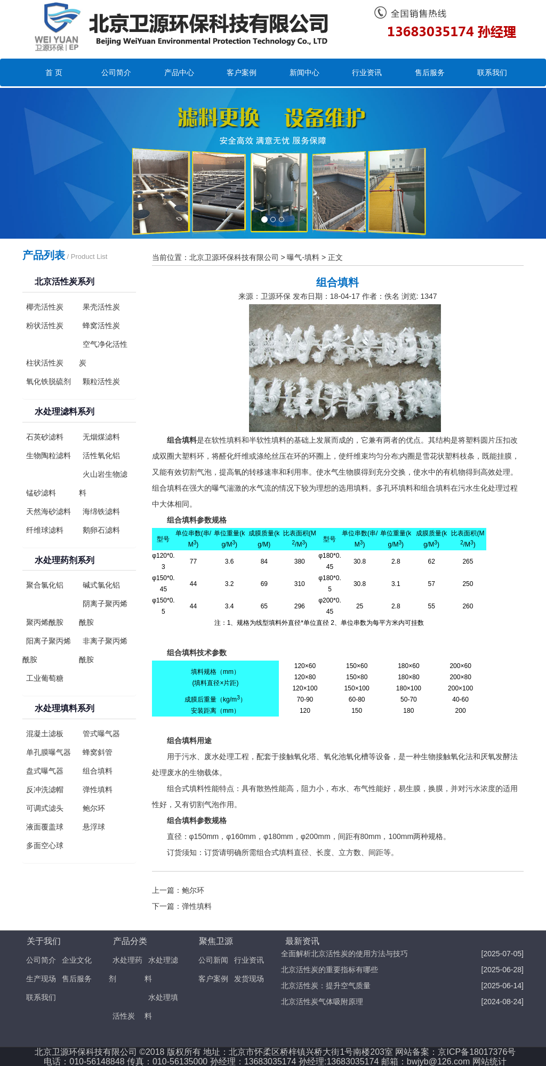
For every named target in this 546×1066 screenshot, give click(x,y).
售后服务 (430, 72)
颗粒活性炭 (101, 381)
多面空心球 (44, 845)
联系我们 (492, 72)
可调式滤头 (44, 808)
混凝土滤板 (44, 733)
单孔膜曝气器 (48, 752)
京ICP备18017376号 (477, 1051)
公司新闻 (213, 960)
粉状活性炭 (44, 325)
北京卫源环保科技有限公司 (234, 257)
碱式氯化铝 (101, 585)
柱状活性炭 (44, 363)
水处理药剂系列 (64, 560)
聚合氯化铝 (44, 585)
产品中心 (179, 72)
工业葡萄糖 (44, 678)
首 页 (53, 72)
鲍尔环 (94, 808)
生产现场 (41, 978)
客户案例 (241, 72)
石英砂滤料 (44, 437)
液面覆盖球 (44, 827)
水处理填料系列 (64, 708)
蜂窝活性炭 (101, 325)
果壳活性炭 (101, 307)
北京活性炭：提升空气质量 (326, 985)
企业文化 (77, 960)
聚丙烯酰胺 (44, 622)
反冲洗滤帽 (44, 789)
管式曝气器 (101, 733)
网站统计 (489, 1061)
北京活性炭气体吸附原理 (322, 1001)
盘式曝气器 (44, 771)
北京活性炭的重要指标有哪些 (329, 969)
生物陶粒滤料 (48, 455)
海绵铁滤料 (101, 511)
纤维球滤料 (44, 530)
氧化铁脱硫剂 (48, 381)
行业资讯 (367, 72)
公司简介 (116, 72)
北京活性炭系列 (64, 281)
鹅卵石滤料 (101, 530)
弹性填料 (98, 789)
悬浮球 (94, 827)
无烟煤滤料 (101, 437)
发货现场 (249, 978)
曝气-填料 (303, 257)
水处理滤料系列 (64, 411)
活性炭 (124, 1016)
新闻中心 (304, 72)
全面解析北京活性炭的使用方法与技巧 (344, 953)
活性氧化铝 (101, 455)
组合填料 (98, 771)
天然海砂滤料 (48, 511)
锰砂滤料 (41, 493)
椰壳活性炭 (44, 307)
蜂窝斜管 (98, 752)
